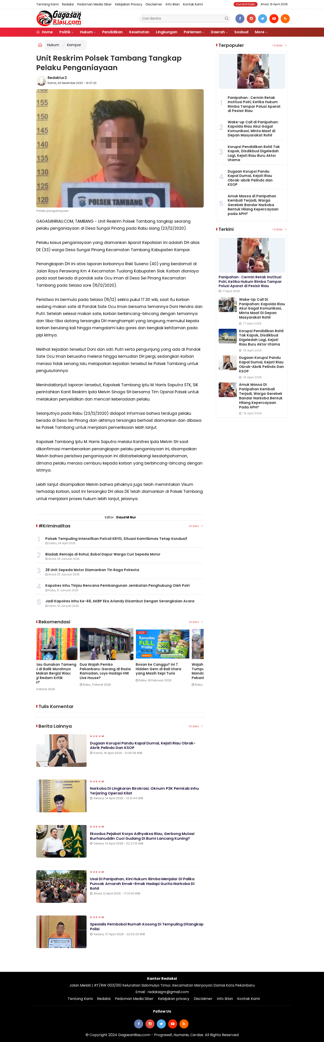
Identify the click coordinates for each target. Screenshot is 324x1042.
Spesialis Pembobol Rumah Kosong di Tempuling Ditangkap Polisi (138, 929)
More (259, 32)
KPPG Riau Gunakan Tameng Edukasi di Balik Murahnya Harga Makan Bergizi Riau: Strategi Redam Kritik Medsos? (174, 673)
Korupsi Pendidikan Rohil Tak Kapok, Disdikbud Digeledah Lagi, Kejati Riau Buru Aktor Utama (254, 153)
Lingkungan (166, 32)
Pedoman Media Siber (94, 4)
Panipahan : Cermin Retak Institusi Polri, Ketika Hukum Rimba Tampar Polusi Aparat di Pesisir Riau (254, 104)
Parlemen (192, 32)
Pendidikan (112, 32)
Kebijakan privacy (128, 4)
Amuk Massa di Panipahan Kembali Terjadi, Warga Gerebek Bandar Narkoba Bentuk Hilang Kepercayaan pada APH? (253, 205)
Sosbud (241, 32)
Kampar (74, 45)
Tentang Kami (47, 4)
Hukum (86, 32)
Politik (64, 32)
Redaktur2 (57, 77)
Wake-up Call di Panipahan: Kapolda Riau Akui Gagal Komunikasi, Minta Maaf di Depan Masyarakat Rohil (61, 671)
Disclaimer (154, 4)
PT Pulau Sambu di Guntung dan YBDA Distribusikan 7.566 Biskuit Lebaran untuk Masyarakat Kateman (118, 671)
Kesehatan (139, 32)
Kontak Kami (193, 4)
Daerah (218, 32)
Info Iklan (173, 4)
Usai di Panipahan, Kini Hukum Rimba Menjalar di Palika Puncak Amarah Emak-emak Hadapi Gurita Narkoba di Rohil (144, 885)
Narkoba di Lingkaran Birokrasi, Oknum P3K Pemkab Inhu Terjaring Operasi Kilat (146, 793)
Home (44, 32)
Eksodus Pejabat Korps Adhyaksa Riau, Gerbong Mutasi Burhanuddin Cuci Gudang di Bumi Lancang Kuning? (145, 838)
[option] (64, 659)
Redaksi (68, 4)
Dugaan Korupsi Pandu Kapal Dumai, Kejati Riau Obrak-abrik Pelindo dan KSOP (145, 748)
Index (196, 526)
